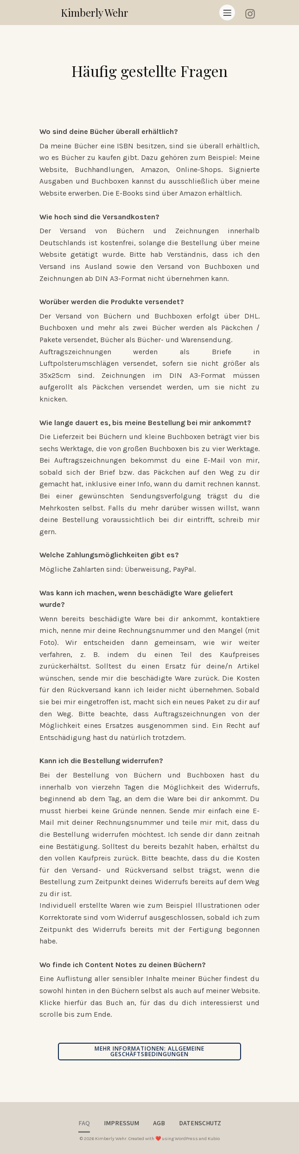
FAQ (84, 1123)
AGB (159, 1123)
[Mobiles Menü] (227, 12)
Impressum (121, 1123)
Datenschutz (200, 1123)
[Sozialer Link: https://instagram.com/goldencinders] (253, 12)
